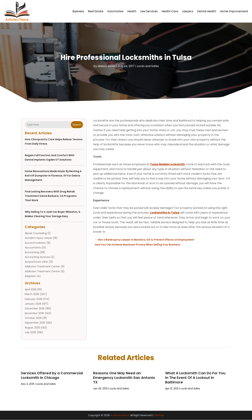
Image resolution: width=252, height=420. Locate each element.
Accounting (32, 252)
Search (77, 124)
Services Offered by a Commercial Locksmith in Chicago (52, 375)
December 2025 (34, 308)
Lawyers (187, 11)
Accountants (33, 247)
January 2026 (33, 304)
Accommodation (35, 243)
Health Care (170, 11)
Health (131, 11)
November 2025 (34, 313)
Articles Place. (121, 415)
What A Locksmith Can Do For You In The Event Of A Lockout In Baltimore (195, 378)
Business (78, 11)
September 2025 (35, 323)
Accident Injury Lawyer (38, 238)
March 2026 (32, 294)
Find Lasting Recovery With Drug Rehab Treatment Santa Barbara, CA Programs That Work (51, 196)
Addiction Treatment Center (42, 266)
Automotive (115, 11)
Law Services (149, 11)
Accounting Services (37, 257)
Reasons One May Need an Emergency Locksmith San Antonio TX (124, 378)
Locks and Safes (148, 66)
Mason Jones (107, 66)
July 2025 (30, 332)
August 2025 (32, 327)
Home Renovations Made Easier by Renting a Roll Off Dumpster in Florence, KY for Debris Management (53, 175)
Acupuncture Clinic (36, 261)
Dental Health (206, 11)
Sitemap (159, 415)
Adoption (30, 276)
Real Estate (95, 11)
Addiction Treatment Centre (42, 271)
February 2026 (33, 299)
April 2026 (31, 289)
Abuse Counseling (36, 233)
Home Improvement (234, 11)
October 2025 (33, 318)
